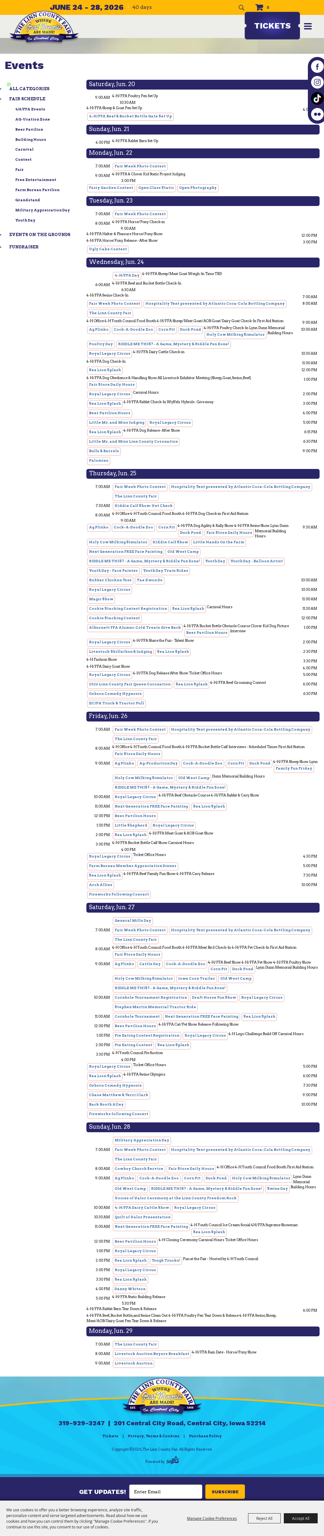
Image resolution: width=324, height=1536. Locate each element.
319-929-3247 (82, 1423)
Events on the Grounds (39, 234)
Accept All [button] (300, 1518)
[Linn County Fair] (162, 1395)
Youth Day (25, 220)
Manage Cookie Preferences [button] (212, 1518)
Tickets (272, 25)
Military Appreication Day (42, 210)
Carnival (24, 149)
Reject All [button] (264, 1518)
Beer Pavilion (29, 129)
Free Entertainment (35, 180)
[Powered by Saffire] (172, 1460)
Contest (23, 159)
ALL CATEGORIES (29, 88)
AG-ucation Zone (32, 119)
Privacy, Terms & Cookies (153, 1436)
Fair (19, 169)
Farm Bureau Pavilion (37, 190)
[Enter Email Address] (165, 1491)
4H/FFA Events (30, 109)
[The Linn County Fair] (44, 28)
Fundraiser (24, 247)
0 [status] (268, 7)
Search (241, 7)
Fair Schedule (27, 99)
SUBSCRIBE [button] (225, 1491)
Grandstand (27, 200)
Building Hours (30, 139)
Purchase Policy (205, 1436)
